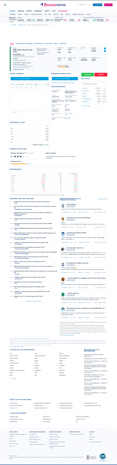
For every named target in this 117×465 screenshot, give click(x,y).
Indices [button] (27, 14)
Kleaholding (62, 375)
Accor (60, 368)
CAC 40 (84, 93)
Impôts (47, 11)
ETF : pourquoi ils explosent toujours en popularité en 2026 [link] (30, 237)
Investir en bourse (80, 419)
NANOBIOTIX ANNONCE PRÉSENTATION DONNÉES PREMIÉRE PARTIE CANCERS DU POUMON (95, 367)
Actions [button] (20, 14)
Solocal (36, 368)
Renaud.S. (65, 272)
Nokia (36, 353)
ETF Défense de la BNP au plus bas (77, 263)
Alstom (36, 360)
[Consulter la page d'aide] (89, 5)
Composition (38, 43)
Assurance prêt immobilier (82, 416)
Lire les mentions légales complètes (67, 335)
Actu (54, 11)
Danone (12, 368)
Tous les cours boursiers (16, 405)
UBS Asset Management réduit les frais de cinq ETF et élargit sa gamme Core (35, 233)
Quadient (37, 365)
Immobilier (38, 11)
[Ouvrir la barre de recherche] (81, 5)
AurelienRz (81, 257)
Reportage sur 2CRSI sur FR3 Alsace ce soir (95, 358)
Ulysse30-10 (66, 257)
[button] (5, 5)
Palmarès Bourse (39, 405)
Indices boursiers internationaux (43, 403)
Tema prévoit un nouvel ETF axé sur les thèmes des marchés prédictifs (33, 223)
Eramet (36, 358)
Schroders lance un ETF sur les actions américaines (28, 282)
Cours (12, 43)
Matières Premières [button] (78, 14)
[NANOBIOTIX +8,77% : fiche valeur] (89, 20)
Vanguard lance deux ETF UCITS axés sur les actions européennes (32, 201)
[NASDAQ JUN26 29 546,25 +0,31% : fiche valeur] (27, 20)
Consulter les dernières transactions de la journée (63, 82)
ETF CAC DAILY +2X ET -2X (75, 248)
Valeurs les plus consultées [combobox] (90, 84)
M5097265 (65, 212)
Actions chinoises (73, 293)
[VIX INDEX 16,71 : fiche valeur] (76, 20)
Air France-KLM (14, 355)
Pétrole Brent (86, 90)
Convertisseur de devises (65, 403)
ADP (36, 375)
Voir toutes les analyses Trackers (33, 301)
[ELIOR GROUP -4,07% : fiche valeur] (102, 19)
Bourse (12, 11)
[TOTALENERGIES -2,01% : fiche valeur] (102, 20)
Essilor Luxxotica (14, 358)
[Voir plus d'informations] (27, 149)
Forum (88, 14)
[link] (11, 438)
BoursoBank (63, 11)
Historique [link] (62, 43)
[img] (26, 156)
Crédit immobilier (47, 419)
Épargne (21, 11)
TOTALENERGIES (87, 99)
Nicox (11, 375)
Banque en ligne (14, 416)
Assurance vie (46, 416)
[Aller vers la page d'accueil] (58, 5)
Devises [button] (68, 14)
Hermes (61, 353)
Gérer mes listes (86, 106)
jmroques (65, 287)
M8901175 (65, 317)
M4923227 (65, 302)
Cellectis (12, 365)
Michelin (12, 360)
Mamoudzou (81, 302)
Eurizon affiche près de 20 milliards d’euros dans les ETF (29, 247)
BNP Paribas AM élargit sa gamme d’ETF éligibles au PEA (29, 286)
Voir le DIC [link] (67, 118)
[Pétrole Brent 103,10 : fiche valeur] (61, 19)
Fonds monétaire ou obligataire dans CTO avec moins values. (87, 278)
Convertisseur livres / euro (90, 403)
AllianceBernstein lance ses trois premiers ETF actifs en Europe (31, 256)
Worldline (61, 372)
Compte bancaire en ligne (16, 419)
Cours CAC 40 (13, 408)
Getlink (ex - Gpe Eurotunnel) (17, 370)
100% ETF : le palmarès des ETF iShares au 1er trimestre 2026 (31, 242)
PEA (77, 421)
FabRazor (81, 242)
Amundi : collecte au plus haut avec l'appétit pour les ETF (29, 261)
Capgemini (62, 370)
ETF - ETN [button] (48, 14)
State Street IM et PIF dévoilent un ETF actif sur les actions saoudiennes (33, 266)
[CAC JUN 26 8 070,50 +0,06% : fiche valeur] (27, 19)
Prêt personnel (46, 421)
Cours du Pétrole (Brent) (41, 408)
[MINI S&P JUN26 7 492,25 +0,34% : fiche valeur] (45, 19)
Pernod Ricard (63, 358)
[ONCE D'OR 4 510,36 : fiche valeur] (61, 20)
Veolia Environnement (40, 355)
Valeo (36, 372)
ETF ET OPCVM (70, 206)
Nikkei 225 (12, 17)
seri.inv (80, 212)
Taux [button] (61, 14)
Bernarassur (65, 242)
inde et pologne (71, 204)
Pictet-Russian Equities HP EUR (76, 233)
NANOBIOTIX (86, 101)
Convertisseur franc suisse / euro (92, 405)
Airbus (61, 363)
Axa (11, 353)
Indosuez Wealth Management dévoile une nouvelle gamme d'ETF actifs (33, 228)
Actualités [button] (12, 14)
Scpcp (64, 227)
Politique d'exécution (18, 69)
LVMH (11, 372)
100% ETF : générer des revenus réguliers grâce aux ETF (30, 277)
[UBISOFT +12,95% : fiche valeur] (89, 19)
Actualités (48, 43)
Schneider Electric (14, 363)
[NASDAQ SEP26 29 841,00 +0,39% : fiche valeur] (45, 20)
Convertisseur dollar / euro (66, 405)
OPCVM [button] (55, 14)
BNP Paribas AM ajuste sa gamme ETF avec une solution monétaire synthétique (35, 252)
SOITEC (84, 96)
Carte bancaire (13, 421)
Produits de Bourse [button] (36, 14)
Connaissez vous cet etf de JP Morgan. (79, 217)
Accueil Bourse (13, 403)
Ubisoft (61, 360)
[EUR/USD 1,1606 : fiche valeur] (76, 19)
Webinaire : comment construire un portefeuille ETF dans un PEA (32, 291)
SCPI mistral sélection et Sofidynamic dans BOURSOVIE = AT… (86, 308)
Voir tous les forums (102, 199)
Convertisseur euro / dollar (66, 408)
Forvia (36, 363)
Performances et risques (24, 43)
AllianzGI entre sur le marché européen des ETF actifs (28, 296)
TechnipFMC (38, 370)
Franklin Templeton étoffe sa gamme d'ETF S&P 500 (28, 218)
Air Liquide (62, 365)
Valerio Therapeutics (64, 355)
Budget (29, 11)
